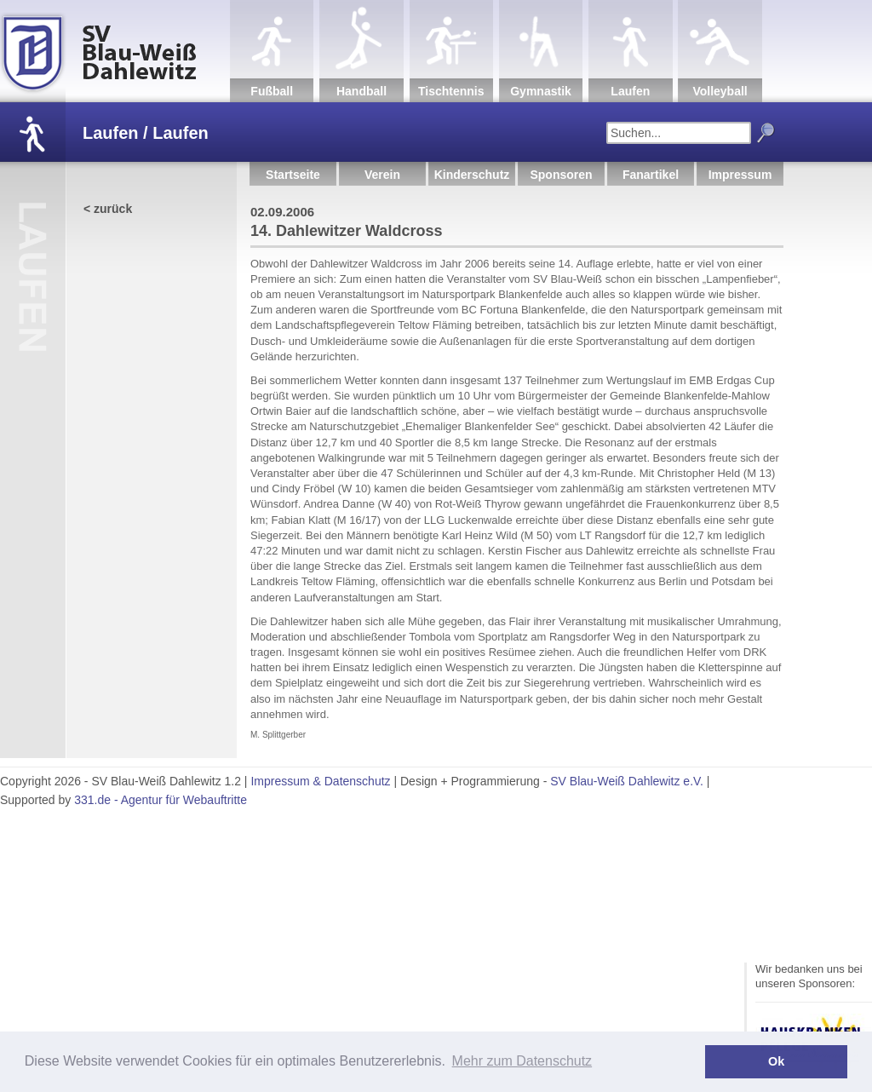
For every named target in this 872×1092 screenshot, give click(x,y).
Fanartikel (650, 174)
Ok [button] (776, 1061)
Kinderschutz (472, 174)
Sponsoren (561, 174)
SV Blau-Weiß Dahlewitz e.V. (626, 781)
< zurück (107, 209)
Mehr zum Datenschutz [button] (522, 1061)
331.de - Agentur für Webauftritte (160, 800)
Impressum (740, 174)
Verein (382, 174)
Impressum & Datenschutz (320, 781)
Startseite (293, 174)
